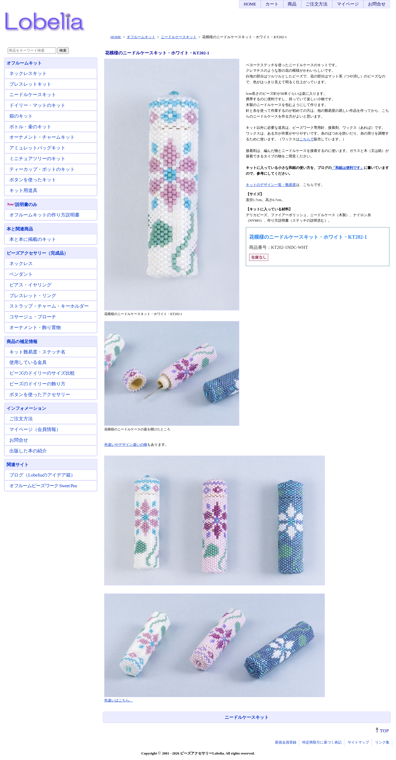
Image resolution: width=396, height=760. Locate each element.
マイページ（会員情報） (35, 429)
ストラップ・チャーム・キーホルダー (49, 306)
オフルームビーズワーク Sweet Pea (42, 485)
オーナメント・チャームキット (42, 137)
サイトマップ (358, 742)
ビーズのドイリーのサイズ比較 (42, 373)
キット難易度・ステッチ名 (37, 352)
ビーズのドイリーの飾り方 (37, 383)
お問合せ (377, 4)
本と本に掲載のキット (32, 239)
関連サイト (18, 464)
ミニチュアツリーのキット (37, 158)
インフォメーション (26, 408)
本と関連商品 (20, 229)
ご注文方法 (317, 4)
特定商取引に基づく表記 (322, 742)
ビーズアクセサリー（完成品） (37, 253)
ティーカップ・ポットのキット (42, 169)
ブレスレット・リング (32, 295)
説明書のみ (22, 204)
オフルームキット (24, 63)
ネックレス (21, 263)
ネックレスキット (28, 73)
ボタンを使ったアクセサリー (39, 394)
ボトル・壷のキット (30, 126)
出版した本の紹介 (28, 450)
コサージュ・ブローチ (32, 316)
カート (272, 4)
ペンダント (21, 274)
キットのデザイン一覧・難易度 (271, 185)
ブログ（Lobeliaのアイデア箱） (42, 475)
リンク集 (382, 742)
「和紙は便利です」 (348, 168)
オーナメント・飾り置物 (35, 327)
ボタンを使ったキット (32, 179)
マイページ (348, 4)
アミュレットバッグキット (37, 148)
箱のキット (21, 116)
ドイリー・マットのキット (37, 105)
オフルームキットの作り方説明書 (44, 215)
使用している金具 (28, 362)
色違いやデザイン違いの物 (125, 444)
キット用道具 (23, 190)
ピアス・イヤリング (30, 285)
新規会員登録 (285, 742)
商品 (292, 4)
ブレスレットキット (30, 84)
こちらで (306, 139)
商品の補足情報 (22, 341)
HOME (250, 4)
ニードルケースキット (247, 717)
